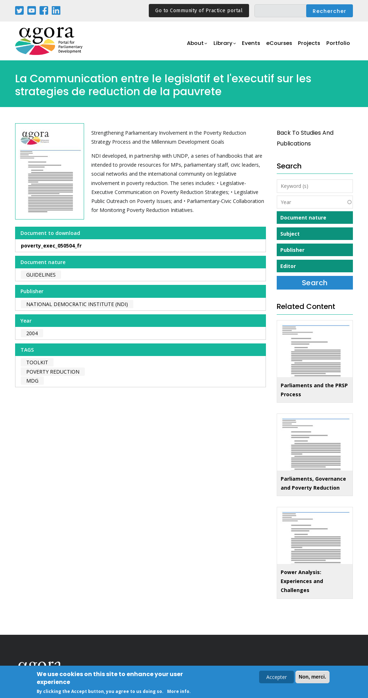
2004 (32, 333)
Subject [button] (290, 233)
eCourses (277, 45)
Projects (308, 45)
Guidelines (41, 274)
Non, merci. (312, 677)
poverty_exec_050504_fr (51, 245)
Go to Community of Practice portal (199, 11)
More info (178, 692)
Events (248, 45)
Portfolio (338, 45)
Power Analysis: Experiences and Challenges (302, 581)
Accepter (276, 677)
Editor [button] (288, 266)
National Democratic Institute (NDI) (77, 304)
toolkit (37, 362)
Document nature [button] (303, 217)
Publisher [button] (292, 249)
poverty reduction (52, 371)
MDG (32, 380)
